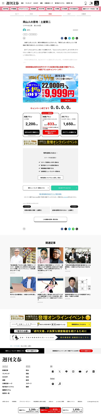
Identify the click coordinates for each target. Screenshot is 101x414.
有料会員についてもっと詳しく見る (50, 178)
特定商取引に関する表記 (40, 401)
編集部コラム (6, 390)
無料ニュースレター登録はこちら (36, 188)
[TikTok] (86, 371)
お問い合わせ (5, 401)
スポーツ (29, 383)
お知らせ (51, 401)
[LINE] (66, 371)
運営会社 (80, 401)
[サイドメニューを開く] (3, 3)
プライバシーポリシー (25, 401)
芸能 (27, 373)
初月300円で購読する (32, 132)
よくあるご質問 (60, 401)
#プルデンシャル (23, 9)
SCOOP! (35, 3)
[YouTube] (80, 371)
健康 (27, 387)
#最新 (83, 14)
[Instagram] (73, 371)
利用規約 (14, 401)
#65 (31, 14)
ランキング (28, 3)
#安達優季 (33, 9)
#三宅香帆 (64, 9)
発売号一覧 (69, 3)
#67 (69, 14)
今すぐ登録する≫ (32, 351)
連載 (41, 3)
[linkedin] (93, 371)
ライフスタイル (33, 34)
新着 (22, 3)
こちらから (65, 197)
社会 (27, 377)
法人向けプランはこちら (65, 188)
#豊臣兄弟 (49, 9)
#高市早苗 (5, 9)
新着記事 (5, 370)
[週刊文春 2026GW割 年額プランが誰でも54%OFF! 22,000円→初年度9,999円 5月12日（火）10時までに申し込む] (50, 88)
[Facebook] (53, 371)
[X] (59, 371)
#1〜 (17, 14)
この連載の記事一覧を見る (50, 219)
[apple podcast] (59, 383)
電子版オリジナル (59, 3)
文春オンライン (71, 401)
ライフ (25, 34)
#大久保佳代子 (74, 9)
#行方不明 (41, 9)
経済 (27, 380)
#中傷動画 (13, 9)
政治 (27, 370)
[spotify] (53, 383)
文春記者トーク (49, 3)
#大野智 (57, 9)
